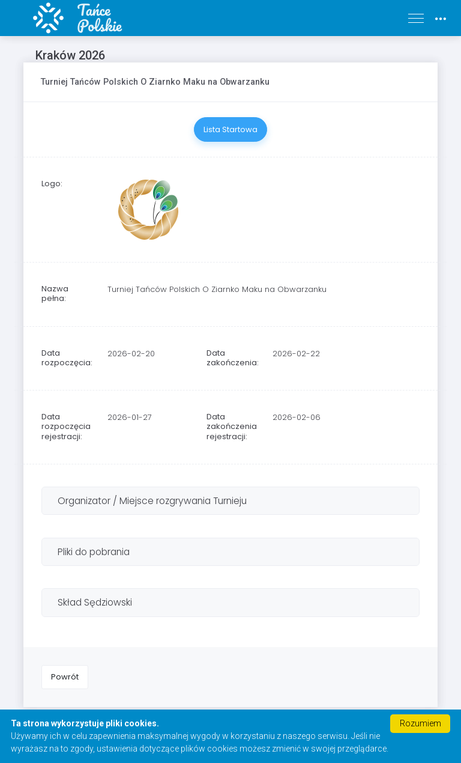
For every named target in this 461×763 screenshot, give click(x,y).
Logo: (51, 183)
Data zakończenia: (232, 357)
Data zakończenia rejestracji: (231, 426)
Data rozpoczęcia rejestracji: (66, 426)
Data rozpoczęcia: (66, 357)
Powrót (65, 676)
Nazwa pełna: (54, 293)
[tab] (230, 500)
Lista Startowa (230, 129)
